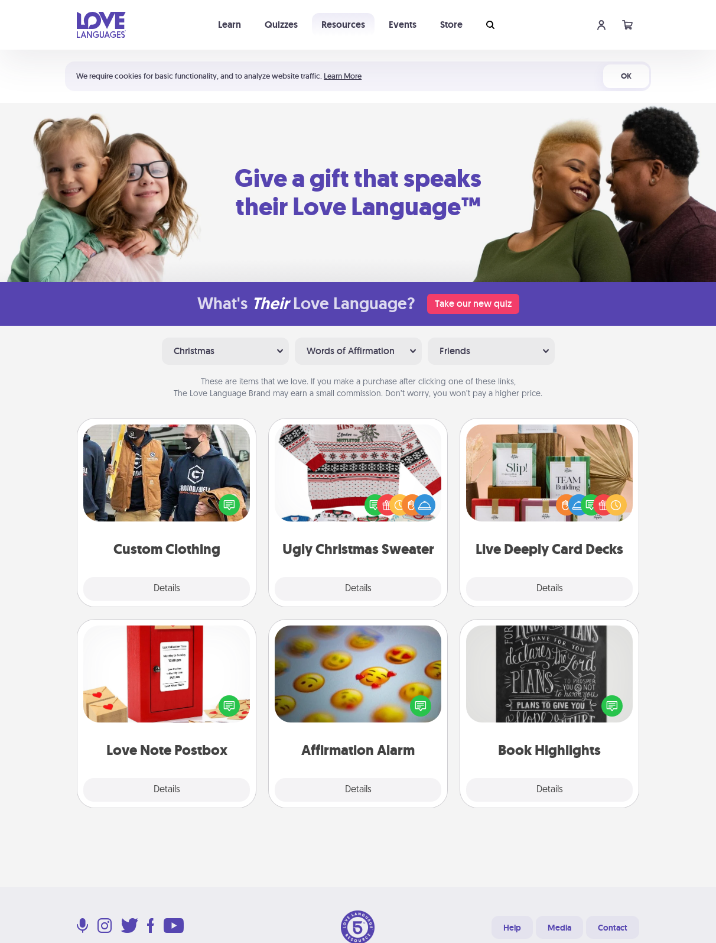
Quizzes (281, 24)
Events (402, 24)
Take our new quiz (473, 303)
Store (451, 24)
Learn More (343, 76)
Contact (612, 927)
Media (559, 927)
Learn (229, 24)
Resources (343, 24)
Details (167, 589)
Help (512, 927)
